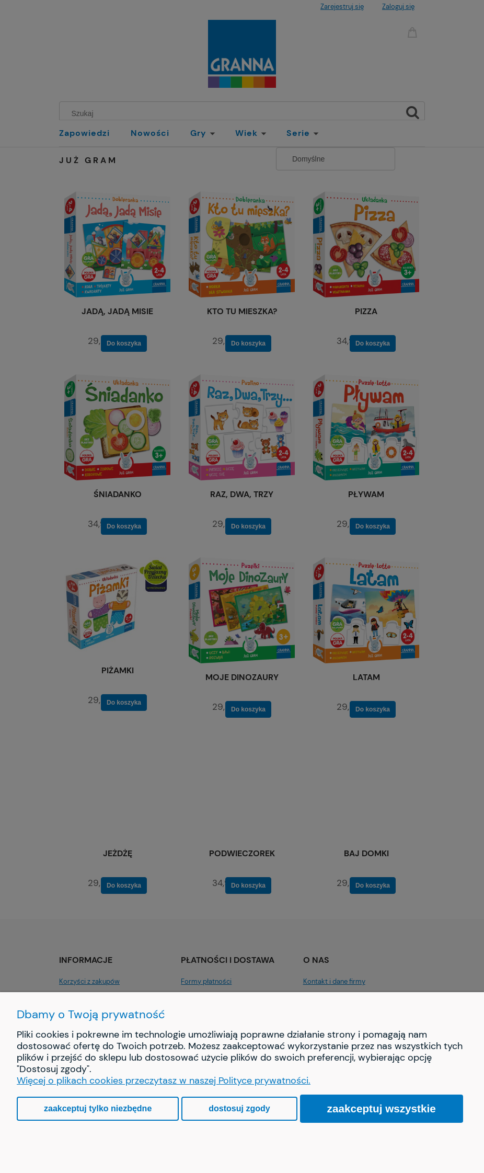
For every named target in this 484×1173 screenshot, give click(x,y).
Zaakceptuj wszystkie (381, 1108)
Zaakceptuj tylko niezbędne (98, 1108)
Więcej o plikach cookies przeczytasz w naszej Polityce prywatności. (163, 1080)
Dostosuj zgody (239, 1108)
